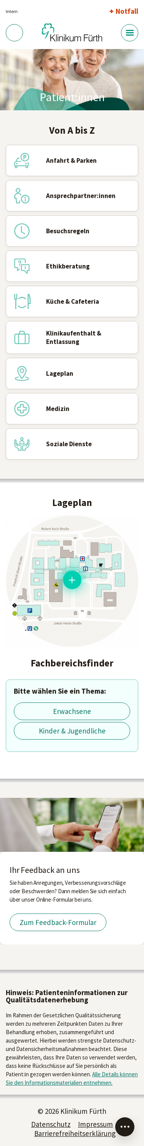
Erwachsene (72, 711)
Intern (12, 11)
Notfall (127, 11)
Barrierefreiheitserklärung (75, 1133)
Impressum (95, 1124)
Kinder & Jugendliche (72, 730)
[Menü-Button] (129, 32)
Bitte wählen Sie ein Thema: (60, 691)
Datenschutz (51, 1124)
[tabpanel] (72, 79)
